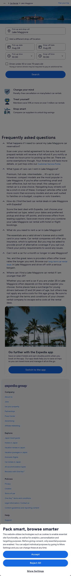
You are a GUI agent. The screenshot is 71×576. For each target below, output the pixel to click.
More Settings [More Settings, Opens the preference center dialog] (35, 571)
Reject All (35, 562)
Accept (35, 554)
